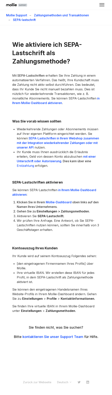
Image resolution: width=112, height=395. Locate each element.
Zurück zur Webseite (37, 382)
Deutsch (64, 382)
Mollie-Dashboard (59, 202)
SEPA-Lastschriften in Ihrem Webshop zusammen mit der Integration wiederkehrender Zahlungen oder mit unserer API (58, 142)
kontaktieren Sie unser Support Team (53, 337)
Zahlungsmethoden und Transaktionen (61, 15)
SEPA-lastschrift (24, 20)
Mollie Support (16, 15)
